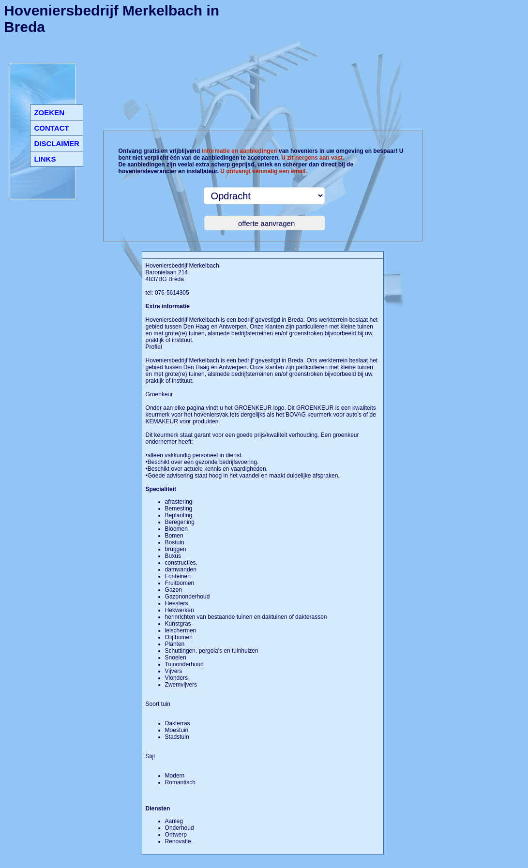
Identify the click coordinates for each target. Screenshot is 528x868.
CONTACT (51, 128)
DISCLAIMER (56, 143)
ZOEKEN (49, 112)
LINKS (45, 159)
